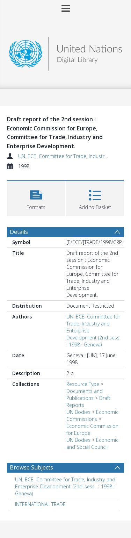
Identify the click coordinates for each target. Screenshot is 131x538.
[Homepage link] (65, 52)
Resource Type (82, 384)
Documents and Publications (84, 394)
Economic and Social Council (92, 443)
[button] (36, 197)
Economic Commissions (92, 415)
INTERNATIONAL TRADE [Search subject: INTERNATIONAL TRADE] (40, 504)
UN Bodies (78, 412)
